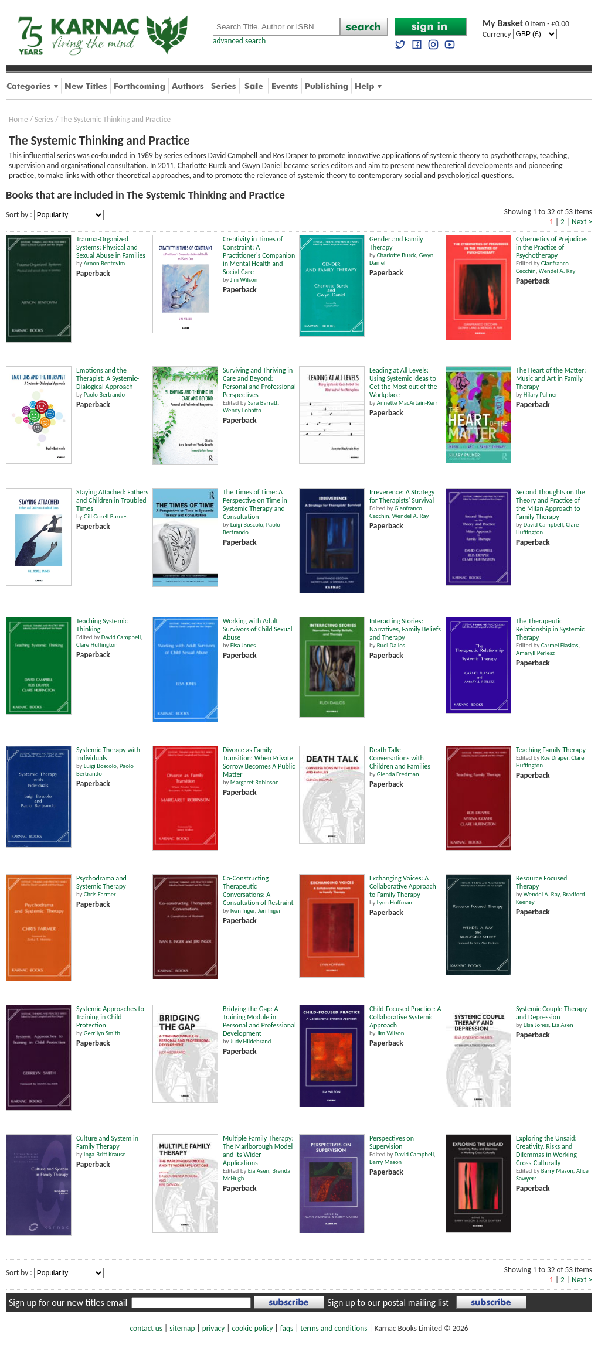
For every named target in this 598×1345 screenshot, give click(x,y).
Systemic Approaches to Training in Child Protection (110, 1017)
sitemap (182, 1328)
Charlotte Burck (396, 255)
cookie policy (252, 1328)
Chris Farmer (100, 894)
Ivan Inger (242, 910)
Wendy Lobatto (242, 410)
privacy (213, 1328)
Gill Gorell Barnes (106, 516)
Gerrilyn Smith (102, 1033)
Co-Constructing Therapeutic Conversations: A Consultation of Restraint (258, 890)
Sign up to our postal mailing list (387, 1302)
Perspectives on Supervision (391, 1142)
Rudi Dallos (391, 645)
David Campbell (543, 524)
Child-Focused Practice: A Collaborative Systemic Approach (405, 1017)
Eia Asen (562, 1025)
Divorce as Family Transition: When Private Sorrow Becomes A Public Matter (259, 762)
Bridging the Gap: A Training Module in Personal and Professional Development (259, 1021)
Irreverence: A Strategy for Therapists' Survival (401, 496)
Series (44, 119)
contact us (146, 1328)
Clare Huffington (97, 644)
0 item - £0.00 (526, 24)
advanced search (239, 41)
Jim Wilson (244, 280)
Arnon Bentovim (104, 263)
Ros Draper (555, 758)
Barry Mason (385, 1162)
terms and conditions (333, 1328)
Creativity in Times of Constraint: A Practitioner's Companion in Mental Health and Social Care (259, 255)
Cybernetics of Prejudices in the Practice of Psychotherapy (552, 247)
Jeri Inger (269, 910)
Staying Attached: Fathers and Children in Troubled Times (112, 500)
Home (18, 119)
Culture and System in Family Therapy (107, 1142)
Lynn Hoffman (394, 902)
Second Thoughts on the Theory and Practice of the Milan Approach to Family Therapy (550, 504)
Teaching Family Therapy (551, 750)
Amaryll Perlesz (535, 653)
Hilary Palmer (541, 394)
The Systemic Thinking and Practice (115, 119)
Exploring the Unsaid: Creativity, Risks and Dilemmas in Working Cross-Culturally (546, 1150)
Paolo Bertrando (104, 394)
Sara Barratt (263, 403)
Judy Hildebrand (250, 1041)
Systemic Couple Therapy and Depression (551, 1013)
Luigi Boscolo (246, 524)
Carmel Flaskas (560, 645)
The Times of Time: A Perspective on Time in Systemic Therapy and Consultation (255, 504)
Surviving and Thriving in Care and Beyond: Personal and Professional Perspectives (259, 382)
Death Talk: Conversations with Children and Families (399, 758)
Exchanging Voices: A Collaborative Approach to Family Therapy (402, 886)
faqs (286, 1328)
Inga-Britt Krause (105, 1154)
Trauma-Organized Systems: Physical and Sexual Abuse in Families (110, 247)
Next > (582, 222)
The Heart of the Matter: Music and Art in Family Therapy (551, 378)
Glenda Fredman (398, 774)
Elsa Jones (243, 645)
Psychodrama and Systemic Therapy (101, 882)
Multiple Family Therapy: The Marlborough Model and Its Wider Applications (258, 1150)
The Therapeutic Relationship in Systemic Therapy (550, 629)
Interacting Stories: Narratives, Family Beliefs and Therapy (405, 629)
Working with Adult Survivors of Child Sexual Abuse (257, 629)
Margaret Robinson (254, 782)
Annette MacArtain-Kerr (407, 403)
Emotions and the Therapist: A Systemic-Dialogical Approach (107, 378)
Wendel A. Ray (557, 271)
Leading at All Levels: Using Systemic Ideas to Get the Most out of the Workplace (403, 382)
